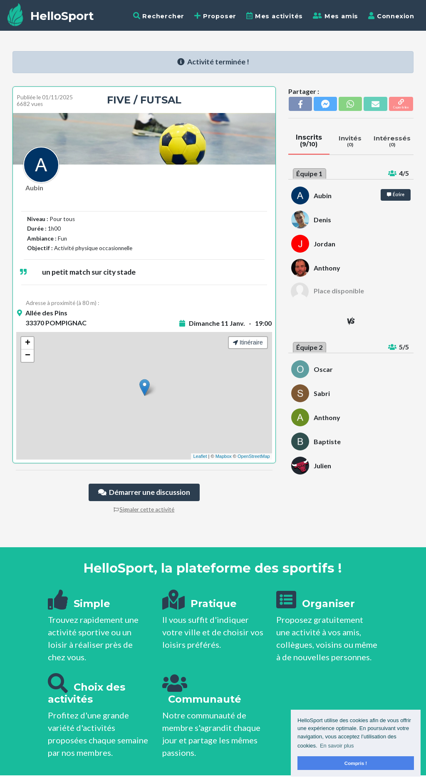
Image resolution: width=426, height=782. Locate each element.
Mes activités (274, 16)
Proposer (215, 16)
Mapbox (223, 456)
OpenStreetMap (254, 456)
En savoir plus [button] (337, 746)
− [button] (27, 355)
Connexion (391, 16)
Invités (350, 141)
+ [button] (27, 343)
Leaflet (200, 456)
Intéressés (392, 141)
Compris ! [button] (355, 763)
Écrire (395, 194)
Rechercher (159, 16)
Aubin (34, 188)
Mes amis (335, 16)
